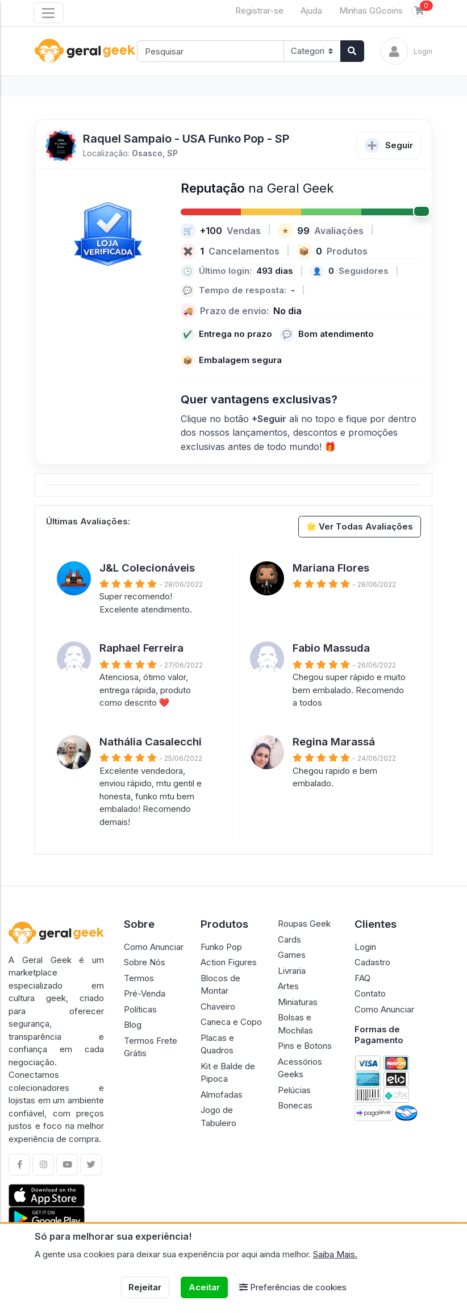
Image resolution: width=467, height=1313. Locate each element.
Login (365, 946)
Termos (139, 978)
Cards (289, 939)
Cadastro (372, 962)
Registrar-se (259, 10)
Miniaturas (298, 1002)
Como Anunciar (154, 946)
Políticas (140, 1009)
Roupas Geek (304, 923)
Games (292, 954)
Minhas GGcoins (371, 10)
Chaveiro (218, 1006)
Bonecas (295, 1105)
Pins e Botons (305, 1045)
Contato (370, 993)
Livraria (292, 970)
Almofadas (222, 1094)
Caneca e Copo (231, 1021)
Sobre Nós (144, 962)
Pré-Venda (144, 993)
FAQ (362, 978)
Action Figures (229, 962)
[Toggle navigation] (49, 13)
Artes (288, 986)
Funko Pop (221, 946)
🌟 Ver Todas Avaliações (360, 526)
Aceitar (204, 1287)
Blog (132, 1024)
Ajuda (311, 10)
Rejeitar (144, 1287)
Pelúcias (294, 1090)
